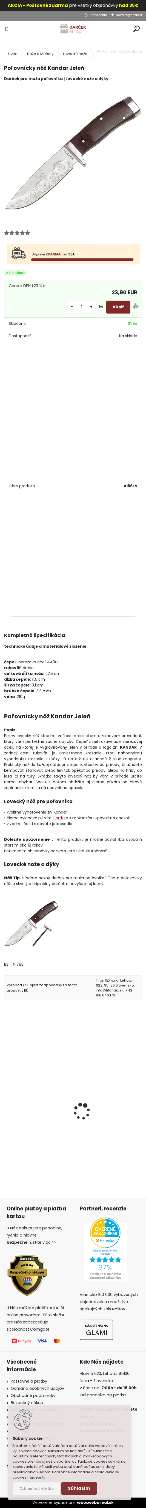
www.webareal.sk (95, 1502)
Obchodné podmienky (33, 1395)
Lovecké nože (75, 53)
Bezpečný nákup (27, 1402)
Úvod (13, 53)
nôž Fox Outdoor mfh (101, 1107)
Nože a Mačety (40, 53)
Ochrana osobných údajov (37, 1388)
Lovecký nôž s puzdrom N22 (37, 1107)
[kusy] (81, 307)
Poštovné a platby (29, 1381)
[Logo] (73, 29)
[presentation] (6, 1103)
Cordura (60, 818)
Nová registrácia (129, 15)
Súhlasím (79, 1488)
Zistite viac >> (43, 1242)
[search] (136, 29)
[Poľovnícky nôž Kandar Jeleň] (73, 155)
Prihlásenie (98, 15)
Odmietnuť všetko (36, 1488)
